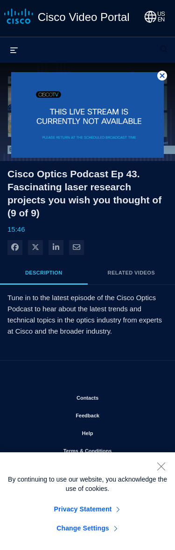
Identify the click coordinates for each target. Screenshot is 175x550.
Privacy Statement (83, 512)
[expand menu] (14, 50)
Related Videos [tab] (131, 272)
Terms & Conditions (112, 449)
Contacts (114, 396)
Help (114, 431)
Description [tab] (44, 272)
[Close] (161, 469)
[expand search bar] (163, 45)
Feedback (114, 413)
